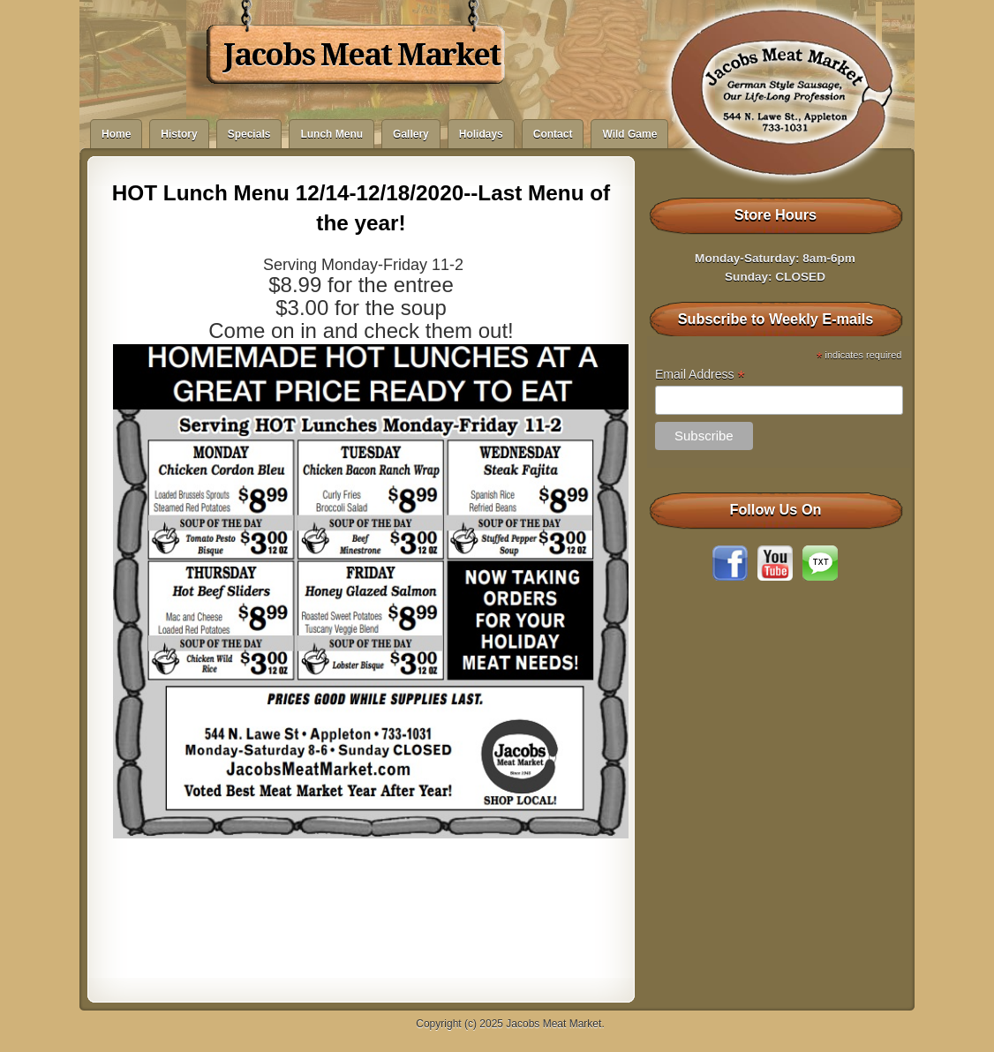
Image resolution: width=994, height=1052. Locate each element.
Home (116, 134)
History (179, 134)
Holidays (481, 134)
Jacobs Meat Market (361, 54)
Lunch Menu (331, 134)
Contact (553, 134)
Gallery (411, 134)
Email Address (700, 374)
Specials (249, 134)
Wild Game (629, 134)
